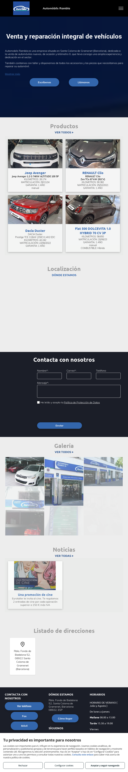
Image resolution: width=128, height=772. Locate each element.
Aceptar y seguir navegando (105, 765)
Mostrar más (12, 74)
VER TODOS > (64, 132)
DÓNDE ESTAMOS (64, 275)
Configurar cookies (64, 765)
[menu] (121, 8)
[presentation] (61, 413)
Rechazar (23, 765)
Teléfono (101, 370)
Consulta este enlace (82, 754)
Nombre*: (42, 370)
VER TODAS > (64, 555)
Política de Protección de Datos (82, 402)
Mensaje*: (43, 382)
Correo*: (71, 370)
